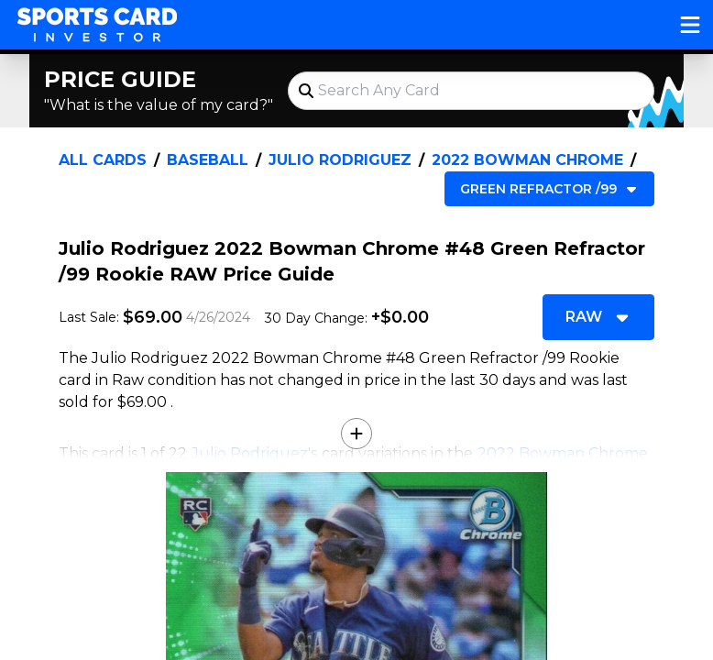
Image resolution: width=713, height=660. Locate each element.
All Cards (103, 160)
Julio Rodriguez (340, 160)
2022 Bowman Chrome (527, 160)
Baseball (207, 160)
